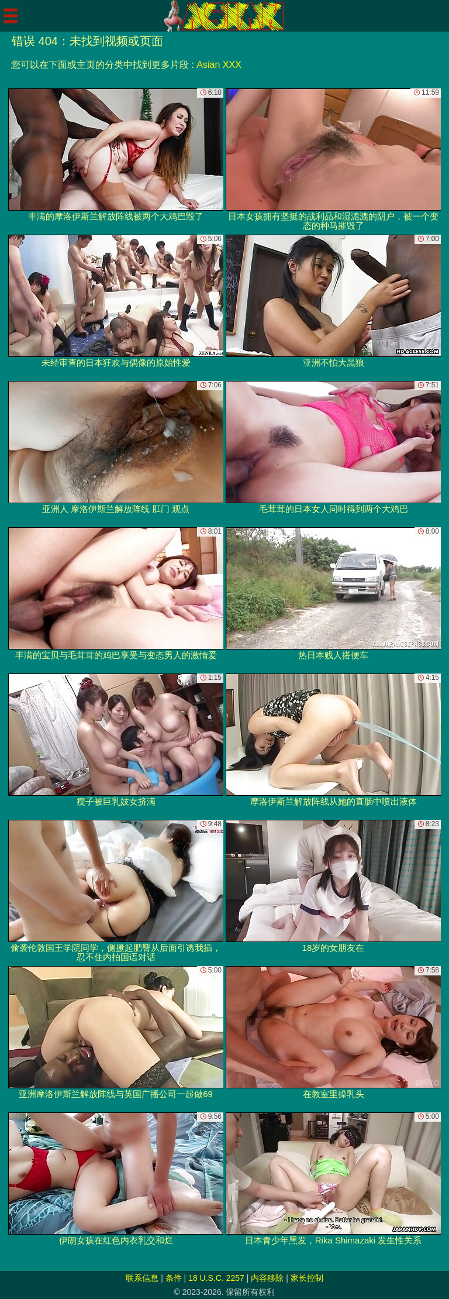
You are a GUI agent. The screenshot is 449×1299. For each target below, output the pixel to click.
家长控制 (307, 1278)
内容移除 (267, 1278)
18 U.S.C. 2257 (216, 1278)
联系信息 (142, 1278)
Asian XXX (218, 65)
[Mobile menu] (10, 15)
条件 (173, 1278)
